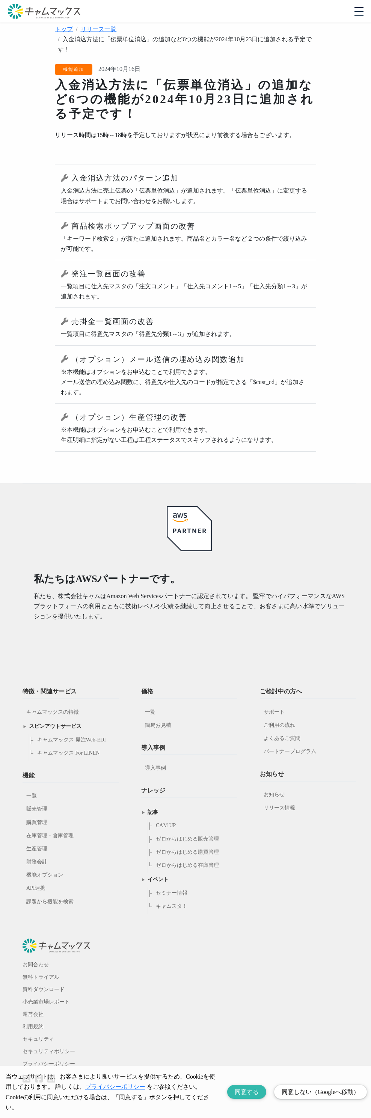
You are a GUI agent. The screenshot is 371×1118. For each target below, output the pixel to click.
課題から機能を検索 (50, 901)
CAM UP (166, 825)
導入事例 (155, 768)
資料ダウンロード (44, 989)
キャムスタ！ (171, 906)
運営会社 (33, 1014)
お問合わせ (36, 964)
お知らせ (274, 794)
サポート (274, 712)
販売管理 (36, 809)
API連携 (35, 888)
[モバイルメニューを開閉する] (358, 11)
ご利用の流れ (279, 725)
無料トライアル (41, 977)
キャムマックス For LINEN (68, 753)
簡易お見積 (158, 725)
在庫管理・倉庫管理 (50, 835)
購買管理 (36, 822)
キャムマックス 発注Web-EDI (71, 740)
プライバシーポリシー (49, 1064)
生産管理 (36, 848)
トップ (64, 29)
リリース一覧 (98, 29)
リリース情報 (279, 808)
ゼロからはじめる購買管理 (187, 852)
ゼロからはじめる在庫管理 (187, 865)
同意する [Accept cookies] (247, 1092)
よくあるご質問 (282, 738)
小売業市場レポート (46, 1002)
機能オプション (44, 875)
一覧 (31, 796)
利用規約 (33, 1026)
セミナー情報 (171, 893)
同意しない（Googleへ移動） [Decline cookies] (320, 1092)
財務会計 (36, 862)
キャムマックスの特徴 (52, 712)
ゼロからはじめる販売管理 (187, 839)
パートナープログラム (290, 751)
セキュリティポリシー (49, 1051)
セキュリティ (38, 1039)
